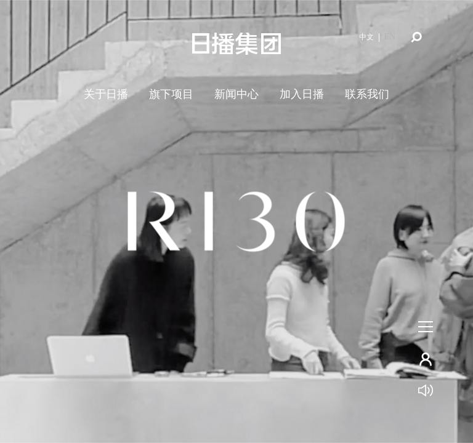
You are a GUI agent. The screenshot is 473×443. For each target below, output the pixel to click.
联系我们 (367, 94)
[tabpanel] (236, 221)
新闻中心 (236, 94)
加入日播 (302, 94)
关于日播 (106, 94)
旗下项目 (171, 94)
